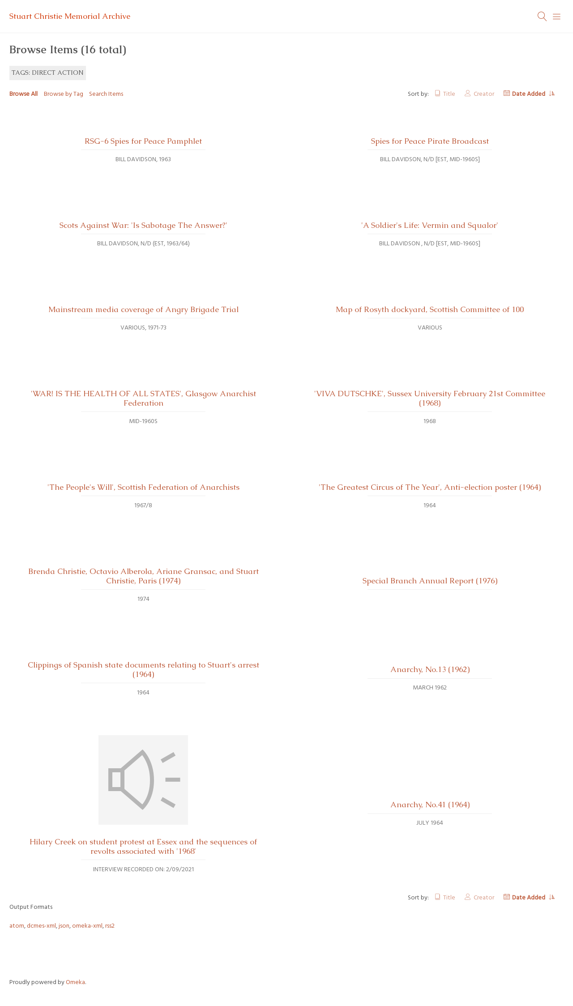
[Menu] (557, 16)
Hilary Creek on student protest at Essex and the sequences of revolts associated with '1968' (143, 846)
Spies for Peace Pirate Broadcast (430, 141)
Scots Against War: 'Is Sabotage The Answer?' (143, 225)
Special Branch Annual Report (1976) (430, 581)
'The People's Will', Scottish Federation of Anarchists (143, 487)
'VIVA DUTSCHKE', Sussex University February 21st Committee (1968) (429, 398)
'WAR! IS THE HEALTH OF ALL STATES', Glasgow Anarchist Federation (143, 398)
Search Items (106, 94)
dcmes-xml (41, 926)
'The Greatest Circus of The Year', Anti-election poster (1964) (430, 487)
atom (16, 926)
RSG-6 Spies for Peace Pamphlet (143, 141)
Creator (484, 94)
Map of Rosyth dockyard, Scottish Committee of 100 (430, 309)
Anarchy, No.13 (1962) (430, 669)
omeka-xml (87, 926)
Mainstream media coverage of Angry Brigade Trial (143, 309)
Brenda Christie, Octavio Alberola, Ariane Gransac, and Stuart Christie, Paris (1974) (143, 576)
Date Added (529, 94)
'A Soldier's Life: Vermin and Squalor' (429, 225)
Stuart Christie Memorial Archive (69, 16)
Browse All (23, 94)
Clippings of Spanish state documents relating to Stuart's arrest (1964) (143, 669)
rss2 (110, 926)
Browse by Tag (63, 94)
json (64, 926)
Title (449, 94)
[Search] (542, 16)
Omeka (75, 982)
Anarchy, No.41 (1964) (430, 804)
